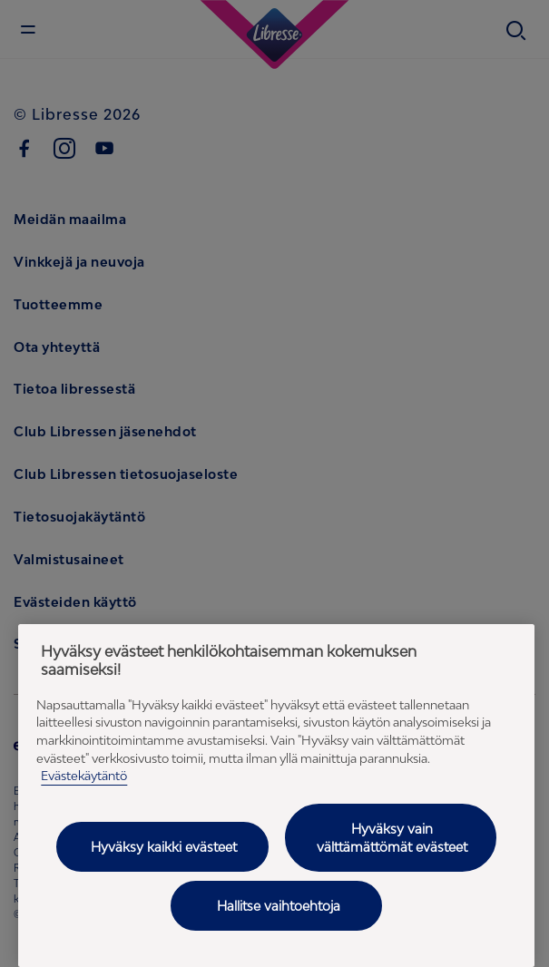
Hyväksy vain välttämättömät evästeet (392, 838)
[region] (276, 795)
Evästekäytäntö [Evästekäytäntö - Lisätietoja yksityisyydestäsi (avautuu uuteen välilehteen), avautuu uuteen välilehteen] (84, 775)
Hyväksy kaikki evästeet (164, 847)
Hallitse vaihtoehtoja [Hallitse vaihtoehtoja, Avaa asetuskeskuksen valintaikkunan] (278, 905)
